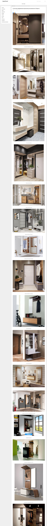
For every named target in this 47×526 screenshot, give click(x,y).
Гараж (3, 14)
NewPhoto (5, 1)
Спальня (3, 20)
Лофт (2, 17)
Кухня (3, 7)
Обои (2, 10)
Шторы (3, 16)
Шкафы (3, 13)
